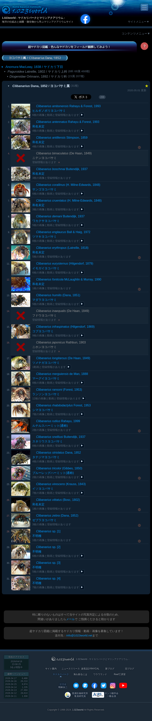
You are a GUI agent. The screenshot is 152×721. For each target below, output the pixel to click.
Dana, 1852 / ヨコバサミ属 (41, 86)
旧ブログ (129, 669)
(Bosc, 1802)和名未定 (56, 504)
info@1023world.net (79, 635)
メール (70, 619)
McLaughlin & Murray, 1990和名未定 (66, 284)
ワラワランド (100, 674)
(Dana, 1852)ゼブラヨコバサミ (55, 520)
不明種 (51, 536)
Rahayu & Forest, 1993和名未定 (65, 126)
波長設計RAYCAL (90, 669)
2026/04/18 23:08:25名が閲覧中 (16, 664)
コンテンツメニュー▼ (136, 33)
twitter (103, 685)
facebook (94, 685)
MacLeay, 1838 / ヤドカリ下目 (34, 67)
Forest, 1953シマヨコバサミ (61, 410)
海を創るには (80, 674)
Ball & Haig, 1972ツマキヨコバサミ (61, 236)
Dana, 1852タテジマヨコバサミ (56, 457)
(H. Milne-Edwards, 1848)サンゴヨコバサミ (66, 189)
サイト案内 (51, 669)
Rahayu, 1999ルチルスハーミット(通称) (56, 425)
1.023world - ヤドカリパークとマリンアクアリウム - (33, 17)
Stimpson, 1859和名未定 (59, 142)
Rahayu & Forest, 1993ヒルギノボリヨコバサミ (66, 110)
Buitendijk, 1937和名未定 (60, 173)
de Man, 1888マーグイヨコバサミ (60, 378)
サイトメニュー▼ (138, 21)
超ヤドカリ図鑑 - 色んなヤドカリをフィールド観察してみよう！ (69, 47)
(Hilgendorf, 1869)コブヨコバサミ (63, 331)
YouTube (123, 685)
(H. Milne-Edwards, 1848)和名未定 (67, 205)
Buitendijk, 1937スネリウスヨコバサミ (59, 441)
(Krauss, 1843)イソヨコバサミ (59, 488)
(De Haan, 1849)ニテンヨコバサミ (62, 158)
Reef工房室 (119, 674)
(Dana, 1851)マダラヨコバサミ (56, 300)
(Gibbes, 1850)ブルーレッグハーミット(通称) (57, 473)
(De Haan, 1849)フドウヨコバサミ (60, 315)
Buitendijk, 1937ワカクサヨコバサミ (58, 221)
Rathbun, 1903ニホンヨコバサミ (59, 347)
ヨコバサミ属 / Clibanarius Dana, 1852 (35, 58)
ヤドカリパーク (61, 674)
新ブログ (109, 669)
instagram (113, 685)
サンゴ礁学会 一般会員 (111, 694)
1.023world (77, 709)
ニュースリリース (71, 669)
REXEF (85, 685)
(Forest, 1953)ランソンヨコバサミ (57, 394)
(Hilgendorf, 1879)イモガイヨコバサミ (62, 268)
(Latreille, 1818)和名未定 (60, 252)
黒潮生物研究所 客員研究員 (80, 694)
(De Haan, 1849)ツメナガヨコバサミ (61, 362)
